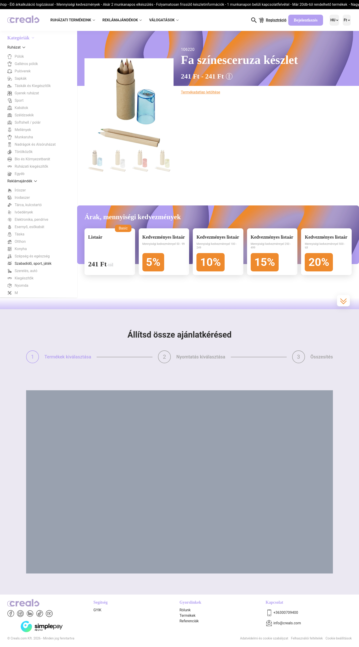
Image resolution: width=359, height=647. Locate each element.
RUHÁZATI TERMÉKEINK (72, 20)
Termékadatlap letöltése (200, 92)
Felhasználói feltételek (307, 638)
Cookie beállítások (339, 638)
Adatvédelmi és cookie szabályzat (264, 638)
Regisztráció (276, 20)
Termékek (188, 615)
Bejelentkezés (306, 20)
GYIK (97, 610)
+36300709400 (285, 612)
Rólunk (185, 610)
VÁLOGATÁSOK (163, 20)
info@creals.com (287, 623)
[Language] (334, 20)
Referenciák (189, 621)
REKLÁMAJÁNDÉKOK (122, 20)
